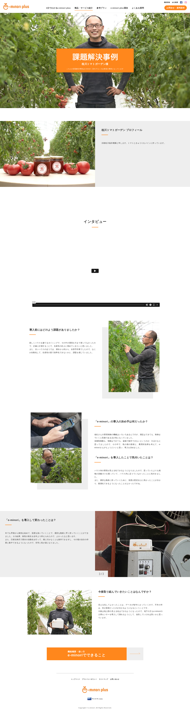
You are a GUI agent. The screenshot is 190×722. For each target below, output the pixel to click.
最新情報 (167, 2)
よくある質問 (138, 8)
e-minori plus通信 (119, 8)
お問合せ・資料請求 (175, 8)
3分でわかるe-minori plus (58, 8)
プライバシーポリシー (89, 679)
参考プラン (102, 8)
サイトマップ (103, 679)
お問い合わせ (114, 679)
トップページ (75, 679)
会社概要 (175, 2)
